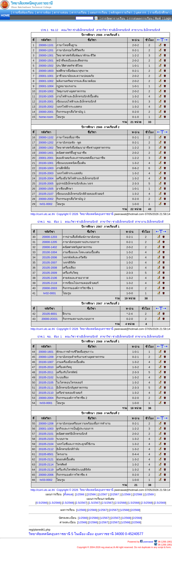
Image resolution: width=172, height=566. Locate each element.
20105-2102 (46, 377)
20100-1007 (46, 362)
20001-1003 (46, 428)
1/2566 (80, 494)
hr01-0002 (46, 204)
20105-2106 (49, 277)
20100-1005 (46, 96)
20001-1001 (46, 76)
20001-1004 (46, 86)
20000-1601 (46, 351)
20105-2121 (46, 459)
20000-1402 (49, 247)
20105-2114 (46, 464)
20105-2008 (49, 267)
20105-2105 (46, 382)
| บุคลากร (140, 12)
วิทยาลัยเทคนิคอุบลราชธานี (49, 534)
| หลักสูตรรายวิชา (120, 12)
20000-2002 (46, 198)
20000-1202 (46, 142)
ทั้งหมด (68, 494)
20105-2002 (46, 106)
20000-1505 (46, 188)
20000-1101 (46, 45)
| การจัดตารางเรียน (112, 18)
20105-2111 (46, 387)
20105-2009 (49, 272)
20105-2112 (46, 449)
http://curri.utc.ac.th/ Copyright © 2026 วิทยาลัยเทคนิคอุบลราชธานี (72, 214)
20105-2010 (46, 367)
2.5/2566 (68, 502)
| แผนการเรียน (97, 12)
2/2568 (138, 494)
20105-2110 (46, 392)
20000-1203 (49, 236)
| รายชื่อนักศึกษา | (159, 12)
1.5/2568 (133, 502)
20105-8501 (46, 454)
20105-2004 (46, 178)
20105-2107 (46, 193)
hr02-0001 (49, 293)
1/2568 (126, 494)
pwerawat (146, 541)
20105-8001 (49, 313)
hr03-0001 (46, 403)
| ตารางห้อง (43, 12)
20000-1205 (49, 242)
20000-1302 (46, 147)
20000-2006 (46, 474)
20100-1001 (46, 163)
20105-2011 (46, 372)
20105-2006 (49, 257)
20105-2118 (49, 283)
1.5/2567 (94, 502)
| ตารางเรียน (78, 12)
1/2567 (103, 494)
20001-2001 (46, 157)
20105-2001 (46, 101)
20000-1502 (46, 65)
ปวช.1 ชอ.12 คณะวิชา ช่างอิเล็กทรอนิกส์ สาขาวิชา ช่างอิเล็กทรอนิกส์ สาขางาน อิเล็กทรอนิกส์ (100, 30)
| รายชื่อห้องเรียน (22, 12)
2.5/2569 (159, 502)
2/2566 (92, 494)
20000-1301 (46, 55)
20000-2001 (46, 111)
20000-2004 (46, 397)
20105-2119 (46, 469)
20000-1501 (46, 60)
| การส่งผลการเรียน (140, 18)
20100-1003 (46, 168)
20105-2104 (46, 444)
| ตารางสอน (60, 12)
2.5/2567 (81, 502)
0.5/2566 (41, 502)
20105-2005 (46, 183)
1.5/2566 (54, 502)
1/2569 (149, 494)
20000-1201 (46, 50)
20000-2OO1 (49, 318)
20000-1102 (46, 137)
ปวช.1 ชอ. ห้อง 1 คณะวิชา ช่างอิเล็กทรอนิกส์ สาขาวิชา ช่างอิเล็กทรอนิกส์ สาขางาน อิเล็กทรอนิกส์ (100, 221)
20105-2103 (46, 438)
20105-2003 (46, 173)
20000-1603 (46, 70)
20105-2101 (46, 433)
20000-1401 (46, 152)
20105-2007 (49, 262)
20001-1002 (46, 81)
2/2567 (115, 494)
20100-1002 (46, 91)
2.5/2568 (120, 502)
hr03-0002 (46, 479)
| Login (166, 18)
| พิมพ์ (157, 18)
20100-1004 (49, 252)
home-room (46, 116)
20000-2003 (49, 288)
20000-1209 (46, 356)
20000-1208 (46, 423)
